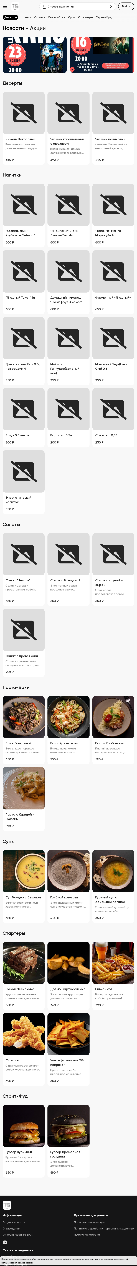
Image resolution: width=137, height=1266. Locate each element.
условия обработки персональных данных (76, 1259)
